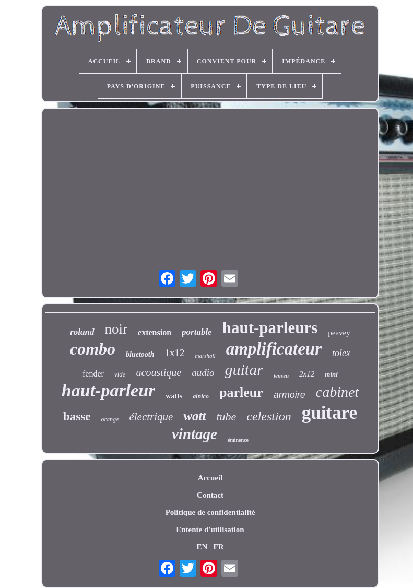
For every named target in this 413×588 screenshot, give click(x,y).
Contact (210, 495)
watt (194, 416)
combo (92, 348)
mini (331, 374)
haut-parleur (109, 390)
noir (116, 329)
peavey (339, 332)
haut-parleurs (270, 328)
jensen (281, 375)
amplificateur (274, 348)
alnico (201, 396)
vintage (194, 434)
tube (226, 416)
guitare (329, 413)
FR (219, 547)
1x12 (175, 352)
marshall (205, 355)
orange (110, 419)
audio (203, 372)
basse (76, 416)
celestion (268, 416)
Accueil (210, 478)
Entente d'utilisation (210, 529)
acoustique (159, 372)
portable (197, 332)
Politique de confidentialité (210, 512)
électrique (151, 416)
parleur (241, 392)
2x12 (306, 374)
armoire (289, 395)
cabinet (337, 392)
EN (201, 547)
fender (93, 373)
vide (120, 374)
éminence (238, 440)
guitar (244, 369)
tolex (341, 353)
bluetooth (140, 354)
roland (82, 332)
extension (154, 332)
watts (174, 396)
